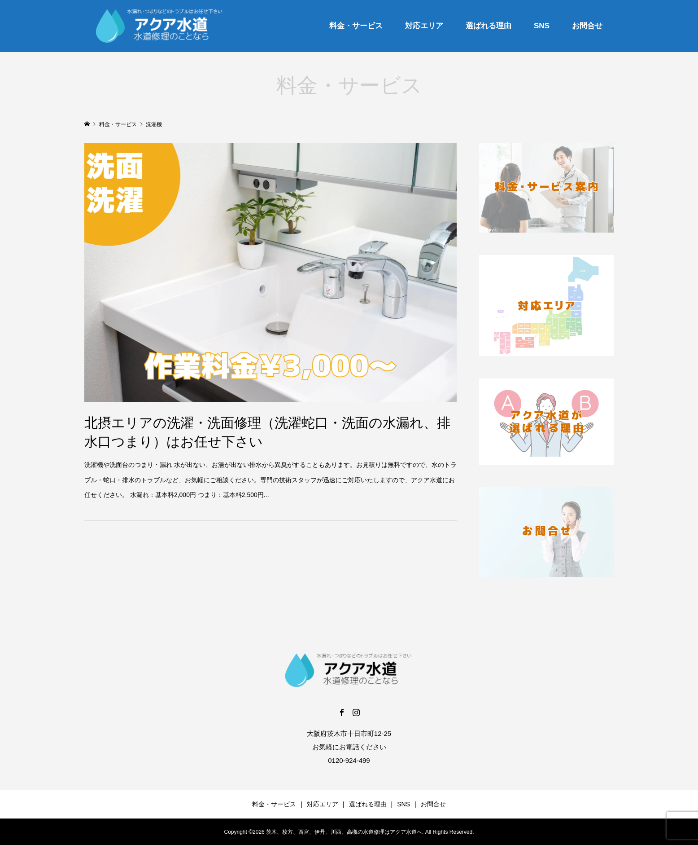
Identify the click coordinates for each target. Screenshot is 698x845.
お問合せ (587, 26)
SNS (542, 26)
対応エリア (424, 26)
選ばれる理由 (488, 26)
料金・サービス (356, 26)
